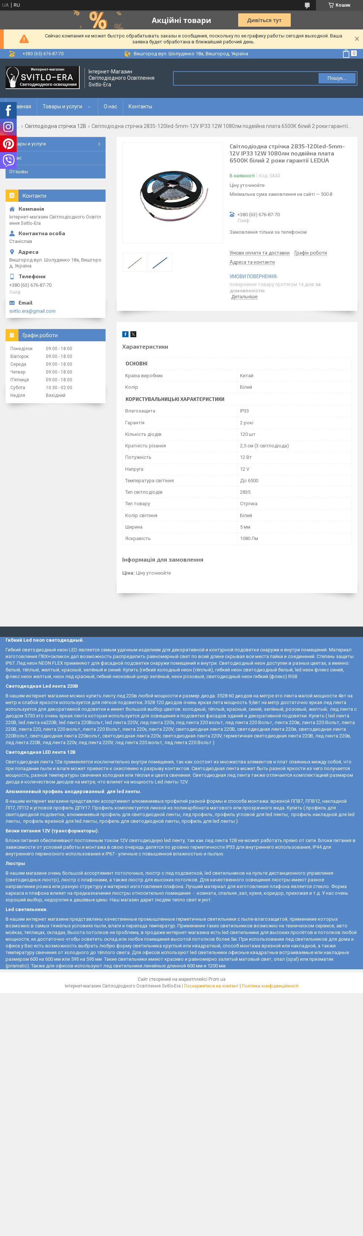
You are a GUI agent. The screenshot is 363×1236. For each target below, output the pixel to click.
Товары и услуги (62, 106)
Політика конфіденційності (270, 986)
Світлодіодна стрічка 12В (55, 126)
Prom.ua (217, 979)
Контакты (140, 106)
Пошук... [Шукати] (336, 78)
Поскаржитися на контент (211, 986)
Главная (21, 106)
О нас (110, 106)
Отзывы (18, 171)
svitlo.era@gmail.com (32, 311)
